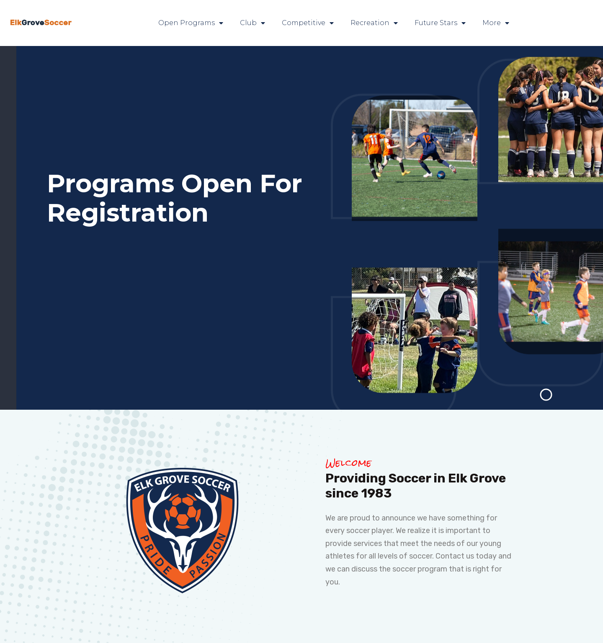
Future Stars (440, 23)
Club (252, 23)
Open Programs (190, 23)
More (495, 23)
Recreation (374, 23)
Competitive (308, 23)
